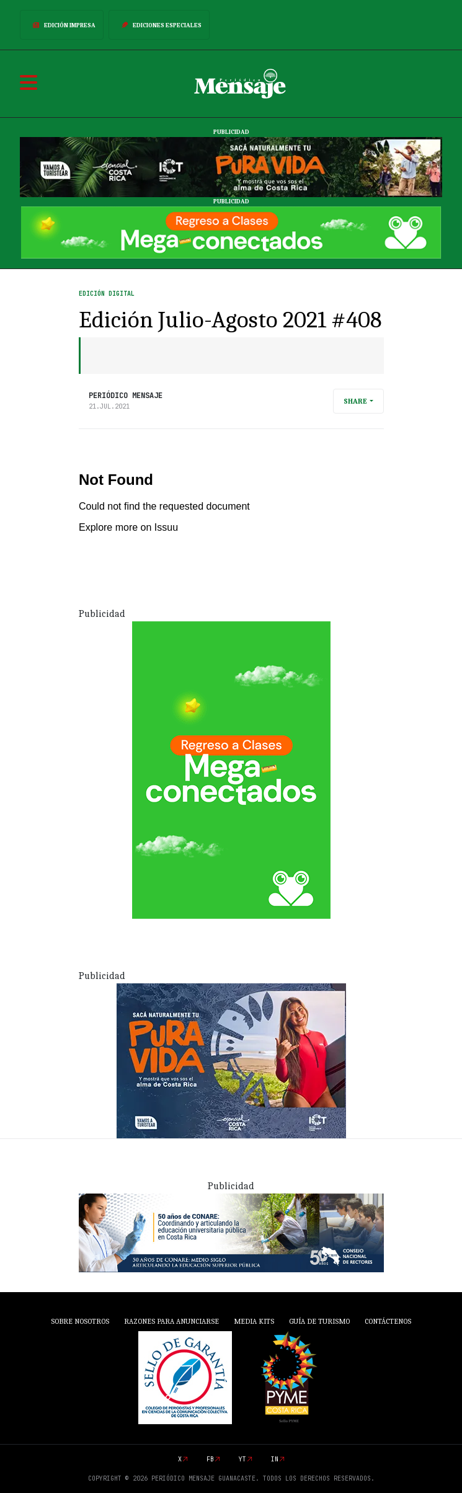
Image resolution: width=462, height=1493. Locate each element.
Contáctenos (388, 1321)
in (274, 1459)
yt (242, 1459)
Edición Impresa (62, 25)
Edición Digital (107, 294)
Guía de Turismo (319, 1321)
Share (355, 401)
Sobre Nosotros (80, 1321)
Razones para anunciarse (171, 1321)
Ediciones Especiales (159, 25)
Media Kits (254, 1321)
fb (210, 1459)
